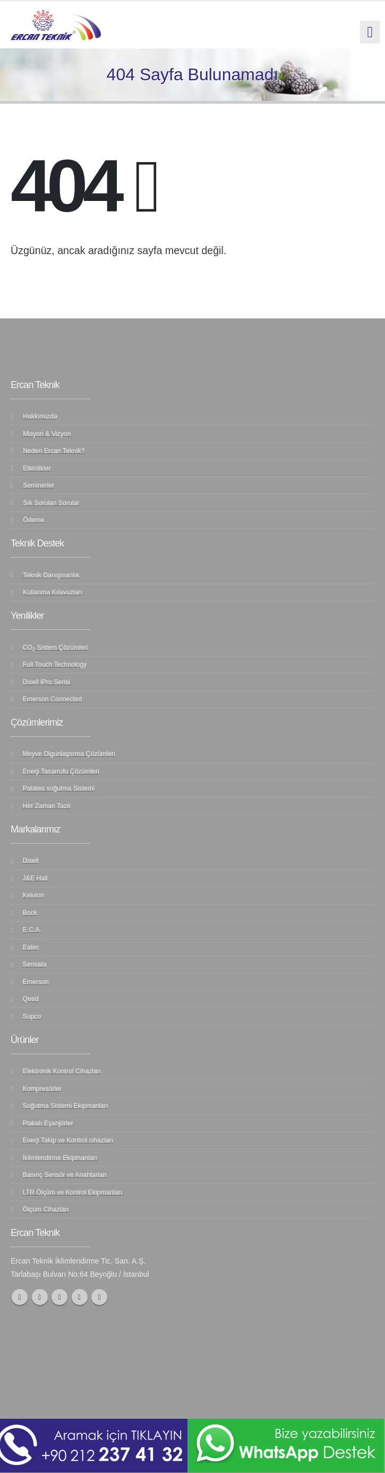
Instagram (80, 1297)
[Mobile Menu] (370, 32)
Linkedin (99, 1297)
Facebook (20, 1297)
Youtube (59, 1297)
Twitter (40, 1297)
